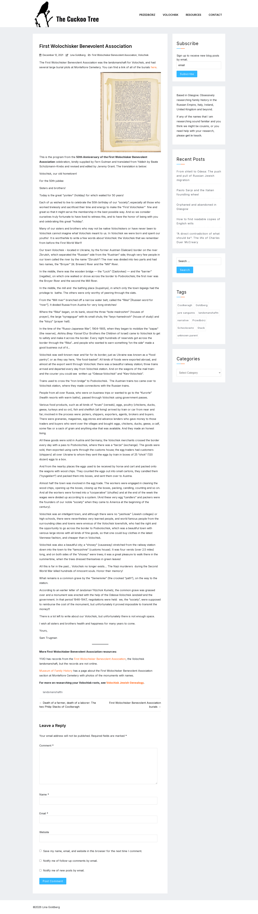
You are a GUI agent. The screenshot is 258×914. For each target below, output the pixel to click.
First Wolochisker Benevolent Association (114, 55)
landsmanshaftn (53, 692)
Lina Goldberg (78, 55)
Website (44, 832)
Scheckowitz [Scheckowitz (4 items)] (186, 327)
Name (44, 794)
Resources (193, 14)
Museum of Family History (55, 670)
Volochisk (170, 14)
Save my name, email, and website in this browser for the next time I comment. (92, 851)
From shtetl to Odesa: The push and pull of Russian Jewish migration (199, 176)
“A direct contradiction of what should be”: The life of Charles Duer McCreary (198, 238)
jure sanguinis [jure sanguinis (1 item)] (186, 312)
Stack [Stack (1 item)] (201, 327)
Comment (46, 745)
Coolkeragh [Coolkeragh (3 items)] (185, 305)
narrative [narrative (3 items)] (183, 320)
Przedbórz (147, 14)
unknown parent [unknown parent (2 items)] (188, 335)
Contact (215, 14)
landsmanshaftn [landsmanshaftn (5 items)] (209, 312)
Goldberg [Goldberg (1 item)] (202, 305)
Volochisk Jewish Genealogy (125, 682)
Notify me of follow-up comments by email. (70, 860)
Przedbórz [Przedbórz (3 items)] (199, 320)
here (153, 67)
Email (43, 813)
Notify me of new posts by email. (63, 870)
